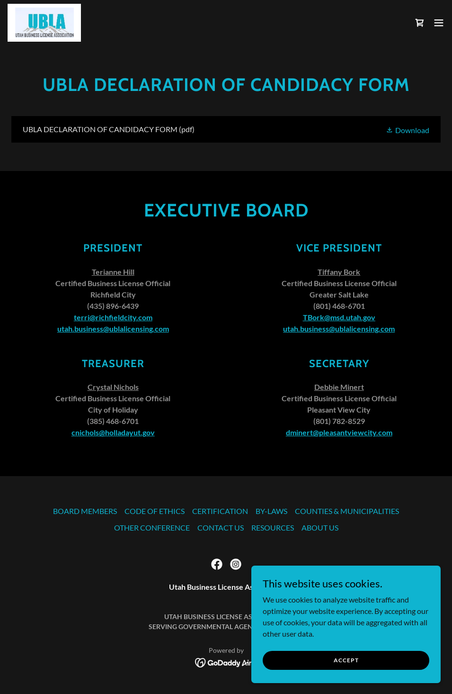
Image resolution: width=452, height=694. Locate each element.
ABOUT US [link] (319, 527)
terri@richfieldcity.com (113, 317)
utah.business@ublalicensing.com (113, 328)
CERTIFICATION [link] (220, 510)
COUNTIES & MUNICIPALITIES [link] (347, 510)
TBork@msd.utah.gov (339, 317)
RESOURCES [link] (272, 527)
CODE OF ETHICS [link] (154, 510)
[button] (438, 22)
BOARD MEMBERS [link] (85, 510)
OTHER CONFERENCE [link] (152, 527)
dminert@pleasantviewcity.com (339, 432)
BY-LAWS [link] (271, 510)
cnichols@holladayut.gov (113, 432)
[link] (44, 23)
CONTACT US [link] (220, 527)
